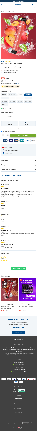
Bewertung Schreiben (17, 175)
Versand (17, 83)
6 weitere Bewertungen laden (18, 268)
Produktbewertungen (6, 175)
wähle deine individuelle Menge (9, 131)
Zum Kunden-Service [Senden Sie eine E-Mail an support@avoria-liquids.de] (18, 332)
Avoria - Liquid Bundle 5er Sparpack (26, 306)
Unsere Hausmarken (18, 400)
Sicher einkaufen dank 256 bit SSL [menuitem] (19, 372)
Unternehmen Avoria (18, 398)
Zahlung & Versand (5, 165)
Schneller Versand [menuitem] (19, 367)
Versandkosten (26, 422)
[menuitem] (3, 4)
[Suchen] (35, 8)
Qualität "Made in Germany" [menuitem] (19, 362)
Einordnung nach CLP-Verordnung (8, 169)
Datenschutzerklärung (24, 353)
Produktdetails (4, 160)
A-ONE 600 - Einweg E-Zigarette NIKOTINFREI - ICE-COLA (8, 307)
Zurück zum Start (18, 339)
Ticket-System (18, 328)
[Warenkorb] (35, 4)
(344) (8, 61)
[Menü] (2, 4)
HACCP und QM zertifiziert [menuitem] (19, 364)
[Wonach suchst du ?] (18, 8)
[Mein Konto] (32, 4)
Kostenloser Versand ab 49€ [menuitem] (19, 369)
